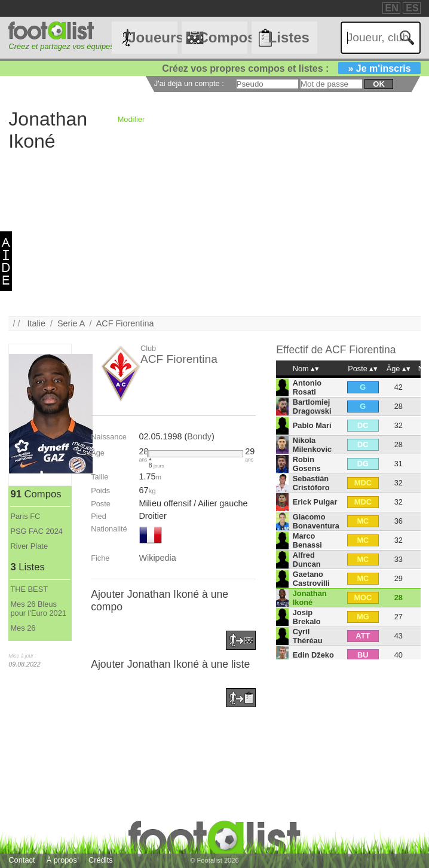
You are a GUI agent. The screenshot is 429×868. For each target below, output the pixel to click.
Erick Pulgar (315, 501)
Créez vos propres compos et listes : (291, 68)
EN (392, 8)
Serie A (71, 323)
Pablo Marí (312, 425)
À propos (62, 859)
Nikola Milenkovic (312, 445)
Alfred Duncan (307, 560)
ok (378, 84)
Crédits (100, 859)
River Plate (29, 546)
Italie (36, 323)
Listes (289, 37)
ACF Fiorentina (125, 323)
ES (412, 8)
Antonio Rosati (307, 387)
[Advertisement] (214, 232)
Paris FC (25, 516)
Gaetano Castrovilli (311, 579)
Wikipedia (157, 558)
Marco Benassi (307, 540)
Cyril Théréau (308, 636)
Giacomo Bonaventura (316, 521)
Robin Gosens (307, 464)
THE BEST (29, 589)
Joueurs (152, 37)
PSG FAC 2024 (36, 531)
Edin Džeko (313, 654)
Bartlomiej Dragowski (312, 406)
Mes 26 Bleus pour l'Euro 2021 (38, 609)
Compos (222, 37)
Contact (21, 859)
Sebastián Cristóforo (311, 483)
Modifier (131, 119)
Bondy (199, 436)
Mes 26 (22, 628)
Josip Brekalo (307, 617)
